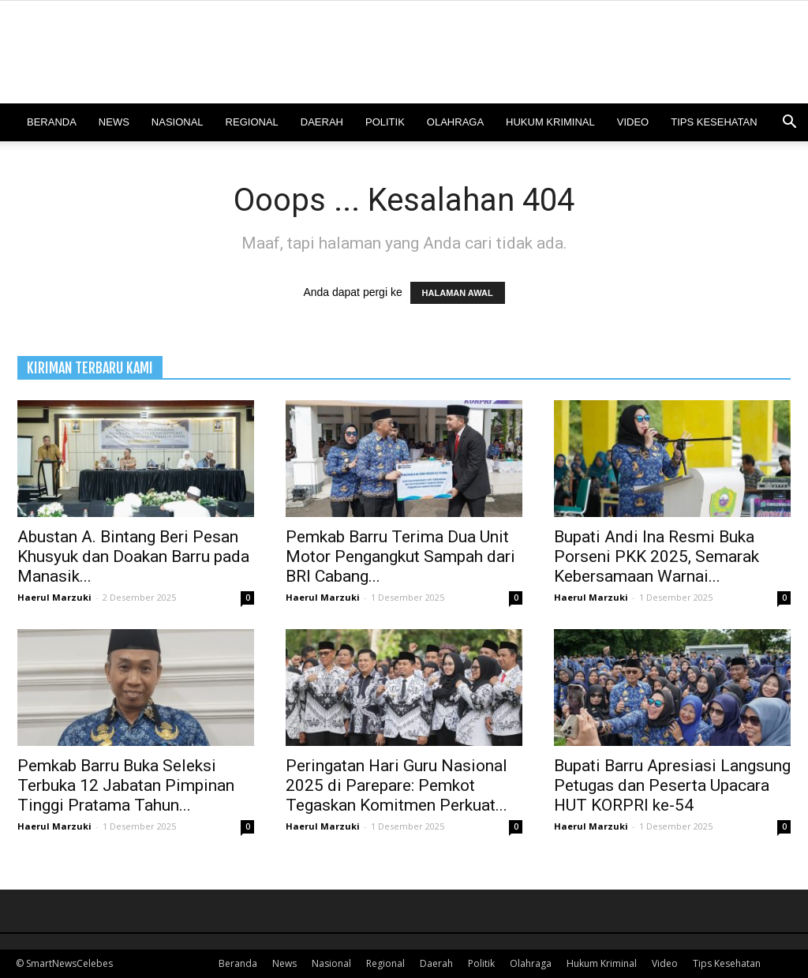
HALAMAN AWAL (457, 293)
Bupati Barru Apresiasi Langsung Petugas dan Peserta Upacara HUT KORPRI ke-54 (672, 785)
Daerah (322, 122)
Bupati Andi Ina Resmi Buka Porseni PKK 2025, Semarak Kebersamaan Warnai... (656, 556)
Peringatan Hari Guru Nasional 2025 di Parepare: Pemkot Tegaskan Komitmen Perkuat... (396, 785)
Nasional (178, 122)
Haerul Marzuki (54, 597)
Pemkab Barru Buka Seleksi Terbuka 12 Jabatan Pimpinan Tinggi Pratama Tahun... (125, 785)
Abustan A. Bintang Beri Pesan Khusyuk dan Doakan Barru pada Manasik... (133, 556)
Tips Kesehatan (714, 122)
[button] (789, 123)
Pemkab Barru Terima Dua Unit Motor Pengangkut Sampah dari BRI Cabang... (400, 556)
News (114, 122)
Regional (252, 122)
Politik (385, 122)
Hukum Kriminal (550, 122)
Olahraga (455, 122)
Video (633, 122)
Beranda (52, 122)
